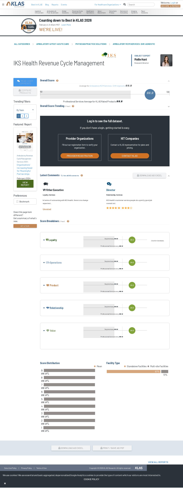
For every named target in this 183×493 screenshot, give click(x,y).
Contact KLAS (130, 155)
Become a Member (170, 6)
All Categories (22, 44)
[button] (107, 4)
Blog (47, 4)
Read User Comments (25, 82)
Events (64, 4)
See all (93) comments (70, 175)
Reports (54, 4)
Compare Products (25, 91)
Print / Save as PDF (112, 458)
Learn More (66, 24)
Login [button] (173, 2)
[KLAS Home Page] (14, 4)
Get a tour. (25, 226)
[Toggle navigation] (3, 4)
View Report (25, 183)
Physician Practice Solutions (90, 44)
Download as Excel (149, 175)
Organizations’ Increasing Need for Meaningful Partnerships (25, 164)
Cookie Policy (91, 479)
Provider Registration (80, 155)
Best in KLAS (36, 4)
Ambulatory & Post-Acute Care (52, 44)
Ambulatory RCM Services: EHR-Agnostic (134, 44)
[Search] (141, 4)
